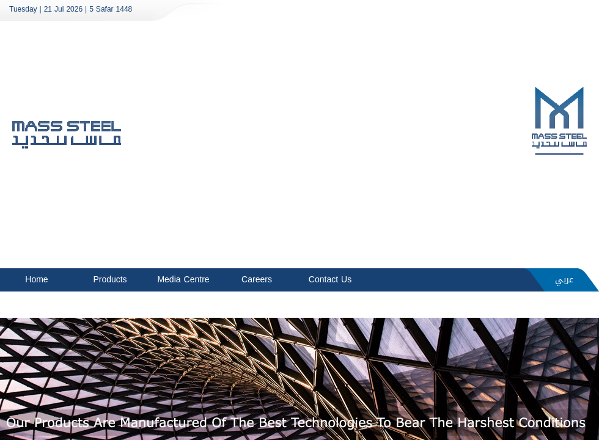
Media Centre (183, 279)
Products (110, 279)
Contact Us (330, 279)
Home (36, 279)
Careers (256, 279)
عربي (564, 279)
